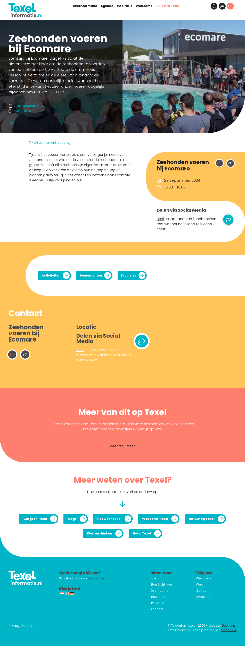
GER (167, 6)
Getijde (201, 590)
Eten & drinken (161, 584)
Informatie (158, 597)
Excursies (128, 275)
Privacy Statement (23, 626)
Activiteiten (51, 275)
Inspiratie (124, 6)
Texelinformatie (84, 6)
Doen (154, 578)
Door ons (228, 625)
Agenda (107, 6)
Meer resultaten (122, 446)
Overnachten (160, 590)
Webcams (144, 6)
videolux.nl (228, 630)
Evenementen (90, 275)
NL (159, 6)
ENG (176, 6)
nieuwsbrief (96, 578)
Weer (200, 584)
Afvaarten (203, 597)
